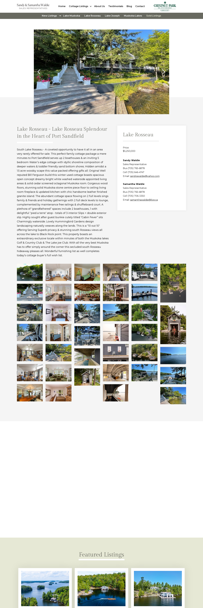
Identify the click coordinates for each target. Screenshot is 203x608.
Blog (129, 6)
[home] (34, 6)
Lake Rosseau (92, 15)
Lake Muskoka (71, 15)
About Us (99, 6)
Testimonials (115, 6)
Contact (140, 6)
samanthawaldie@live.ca (144, 200)
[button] (80, 6)
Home (62, 6)
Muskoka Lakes (133, 15)
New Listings (49, 15)
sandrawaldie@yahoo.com (145, 176)
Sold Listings (153, 15)
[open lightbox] (30, 272)
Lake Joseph (112, 15)
